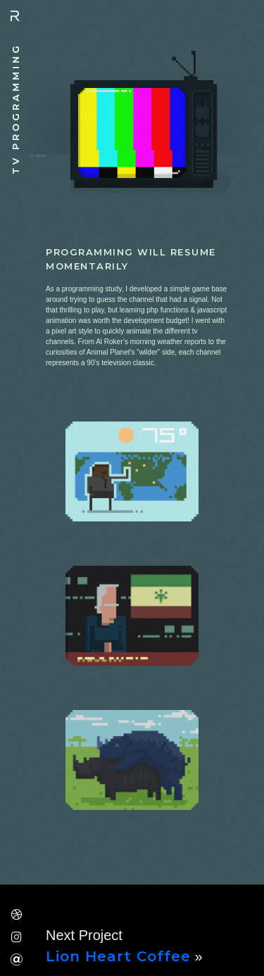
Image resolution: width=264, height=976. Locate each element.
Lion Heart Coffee (118, 956)
